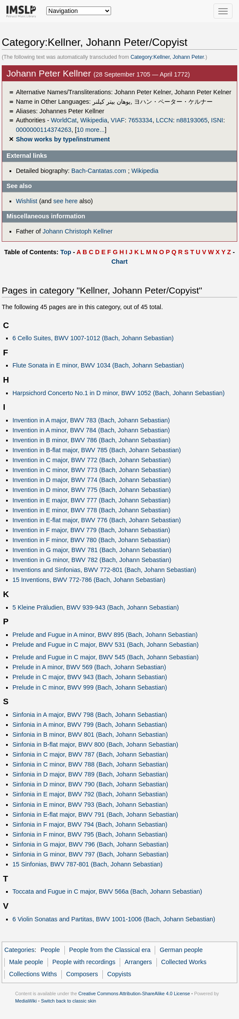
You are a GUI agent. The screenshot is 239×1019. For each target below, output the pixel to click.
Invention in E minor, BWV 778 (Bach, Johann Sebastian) (92, 510)
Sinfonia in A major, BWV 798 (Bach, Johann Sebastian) (90, 714)
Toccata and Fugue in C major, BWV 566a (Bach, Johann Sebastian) (107, 891)
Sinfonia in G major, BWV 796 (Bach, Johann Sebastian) (91, 844)
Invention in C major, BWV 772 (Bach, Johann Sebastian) (92, 460)
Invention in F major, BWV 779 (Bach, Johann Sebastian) (91, 530)
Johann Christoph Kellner (77, 231)
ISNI (217, 120)
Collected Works (184, 961)
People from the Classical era (110, 949)
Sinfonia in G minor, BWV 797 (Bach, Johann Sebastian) (91, 854)
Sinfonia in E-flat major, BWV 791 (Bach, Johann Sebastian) (95, 814)
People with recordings (83, 961)
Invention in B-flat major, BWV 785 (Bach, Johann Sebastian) (97, 450)
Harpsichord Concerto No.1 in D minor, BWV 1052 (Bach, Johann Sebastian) (119, 393)
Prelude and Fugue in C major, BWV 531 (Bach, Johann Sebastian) (106, 644)
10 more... (90, 129)
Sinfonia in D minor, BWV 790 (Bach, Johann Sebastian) (90, 784)
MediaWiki (26, 1000)
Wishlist (27, 201)
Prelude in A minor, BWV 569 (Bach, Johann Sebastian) (89, 667)
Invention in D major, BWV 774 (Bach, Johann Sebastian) (92, 479)
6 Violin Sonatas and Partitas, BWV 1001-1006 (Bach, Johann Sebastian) (114, 919)
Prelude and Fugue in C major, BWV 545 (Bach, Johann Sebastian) (106, 657)
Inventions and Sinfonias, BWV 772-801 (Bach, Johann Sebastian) (104, 569)
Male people (26, 961)
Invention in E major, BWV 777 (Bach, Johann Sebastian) (92, 500)
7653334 (140, 120)
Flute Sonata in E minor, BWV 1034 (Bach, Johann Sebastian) (98, 365)
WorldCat (64, 120)
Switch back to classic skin (68, 1000)
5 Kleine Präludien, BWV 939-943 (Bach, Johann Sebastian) (96, 607)
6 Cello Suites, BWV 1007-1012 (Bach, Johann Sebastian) (93, 338)
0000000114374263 (43, 129)
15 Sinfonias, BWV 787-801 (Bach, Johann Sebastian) (88, 864)
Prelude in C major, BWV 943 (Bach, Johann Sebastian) (90, 677)
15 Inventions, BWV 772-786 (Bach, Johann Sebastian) (89, 579)
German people (181, 949)
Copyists (119, 974)
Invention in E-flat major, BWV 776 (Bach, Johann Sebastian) (97, 520)
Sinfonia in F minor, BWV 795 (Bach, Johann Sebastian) (90, 834)
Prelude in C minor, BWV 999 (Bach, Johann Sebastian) (90, 687)
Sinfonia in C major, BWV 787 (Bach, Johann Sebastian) (90, 754)
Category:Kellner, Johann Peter (167, 57)
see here (65, 201)
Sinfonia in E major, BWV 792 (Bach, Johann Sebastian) (90, 794)
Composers (82, 974)
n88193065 (191, 120)
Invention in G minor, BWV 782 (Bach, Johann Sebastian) (92, 559)
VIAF (117, 120)
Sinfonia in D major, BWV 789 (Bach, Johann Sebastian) (90, 774)
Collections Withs (33, 974)
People (50, 949)
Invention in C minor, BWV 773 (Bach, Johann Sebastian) (92, 469)
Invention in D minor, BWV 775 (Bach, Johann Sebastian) (92, 489)
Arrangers (138, 961)
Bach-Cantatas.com (98, 170)
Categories (19, 949)
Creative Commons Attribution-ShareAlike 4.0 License (134, 993)
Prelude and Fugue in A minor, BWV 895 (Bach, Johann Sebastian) (105, 634)
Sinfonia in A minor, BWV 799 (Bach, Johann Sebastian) (90, 724)
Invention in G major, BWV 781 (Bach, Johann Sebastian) (92, 549)
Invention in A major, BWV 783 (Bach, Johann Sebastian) (91, 420)
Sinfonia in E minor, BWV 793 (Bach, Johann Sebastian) (90, 804)
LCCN (164, 120)
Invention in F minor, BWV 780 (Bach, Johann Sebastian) (91, 540)
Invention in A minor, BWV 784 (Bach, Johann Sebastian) (91, 430)
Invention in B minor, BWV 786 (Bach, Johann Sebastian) (92, 440)
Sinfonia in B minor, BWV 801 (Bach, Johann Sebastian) (90, 734)
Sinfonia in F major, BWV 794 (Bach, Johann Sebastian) (90, 824)
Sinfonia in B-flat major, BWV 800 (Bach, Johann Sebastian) (95, 744)
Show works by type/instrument (63, 139)
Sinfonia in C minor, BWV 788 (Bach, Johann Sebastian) (90, 764)
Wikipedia (94, 120)
